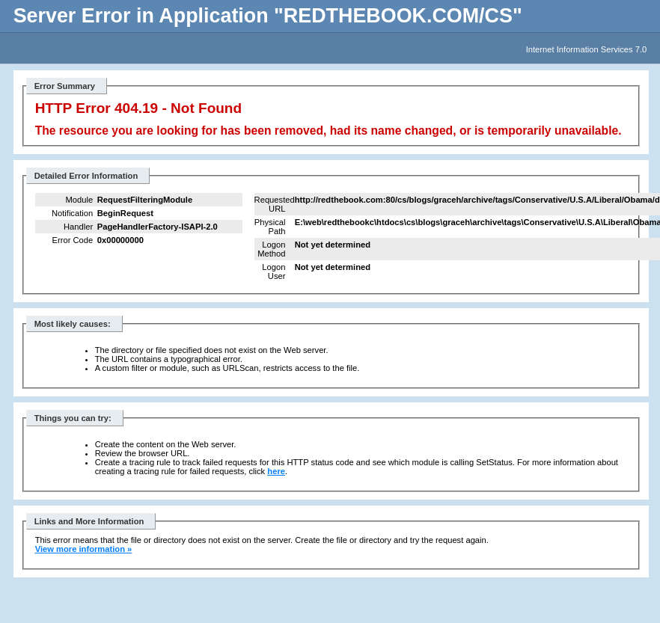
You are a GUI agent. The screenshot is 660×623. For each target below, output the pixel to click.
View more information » (83, 548)
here (276, 471)
